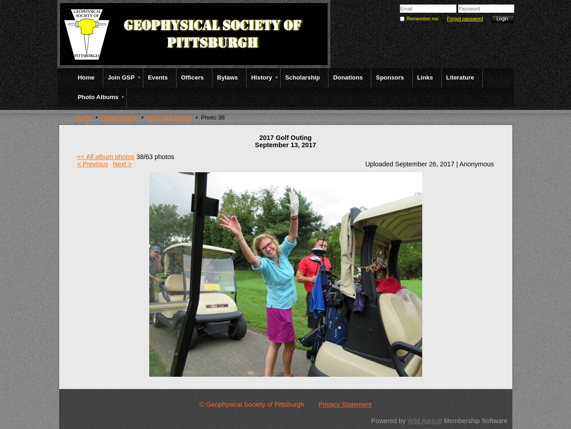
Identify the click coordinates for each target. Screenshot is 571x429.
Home (84, 117)
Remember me (423, 18)
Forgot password (465, 18)
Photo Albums (119, 117)
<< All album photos (105, 156)
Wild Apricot (425, 420)
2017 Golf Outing (169, 117)
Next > (122, 164)
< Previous (92, 164)
